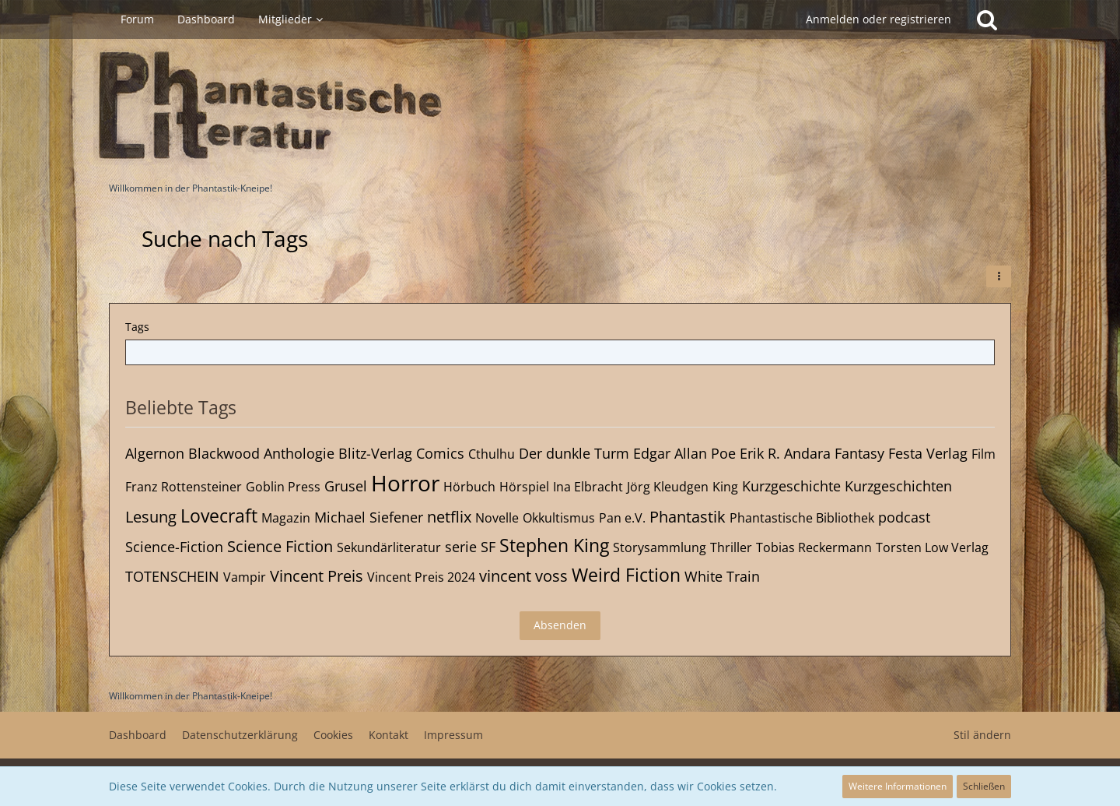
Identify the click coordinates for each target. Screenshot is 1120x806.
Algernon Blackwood (192, 453)
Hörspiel (524, 486)
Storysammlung (659, 547)
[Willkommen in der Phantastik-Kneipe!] (560, 106)
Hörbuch (469, 486)
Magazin (285, 517)
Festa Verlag (928, 453)
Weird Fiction (626, 574)
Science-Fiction (174, 546)
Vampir (244, 577)
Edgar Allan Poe (684, 453)
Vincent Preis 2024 (421, 577)
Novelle (497, 517)
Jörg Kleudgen (668, 486)
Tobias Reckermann (814, 547)
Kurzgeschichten (898, 486)
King (725, 486)
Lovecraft (218, 515)
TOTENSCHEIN (172, 576)
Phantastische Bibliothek (802, 517)
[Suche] (987, 19)
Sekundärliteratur (389, 547)
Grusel (345, 486)
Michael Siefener (368, 517)
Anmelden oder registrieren (878, 19)
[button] (998, 276)
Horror (405, 483)
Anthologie (299, 453)
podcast (904, 517)
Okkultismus (559, 517)
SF (488, 546)
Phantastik (687, 516)
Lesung (151, 516)
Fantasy (859, 453)
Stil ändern (982, 734)
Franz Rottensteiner (183, 486)
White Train (722, 576)
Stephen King (554, 545)
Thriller (731, 547)
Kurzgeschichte (791, 486)
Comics (440, 453)
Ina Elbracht (588, 486)
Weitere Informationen (898, 786)
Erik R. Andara (785, 453)
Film (983, 454)
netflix (449, 516)
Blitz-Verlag (375, 453)
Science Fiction (280, 546)
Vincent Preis (316, 575)
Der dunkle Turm (574, 453)
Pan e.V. (622, 517)
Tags (137, 326)
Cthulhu (491, 454)
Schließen (984, 786)
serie (461, 546)
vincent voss (523, 575)
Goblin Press (283, 486)
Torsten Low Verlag (932, 547)
